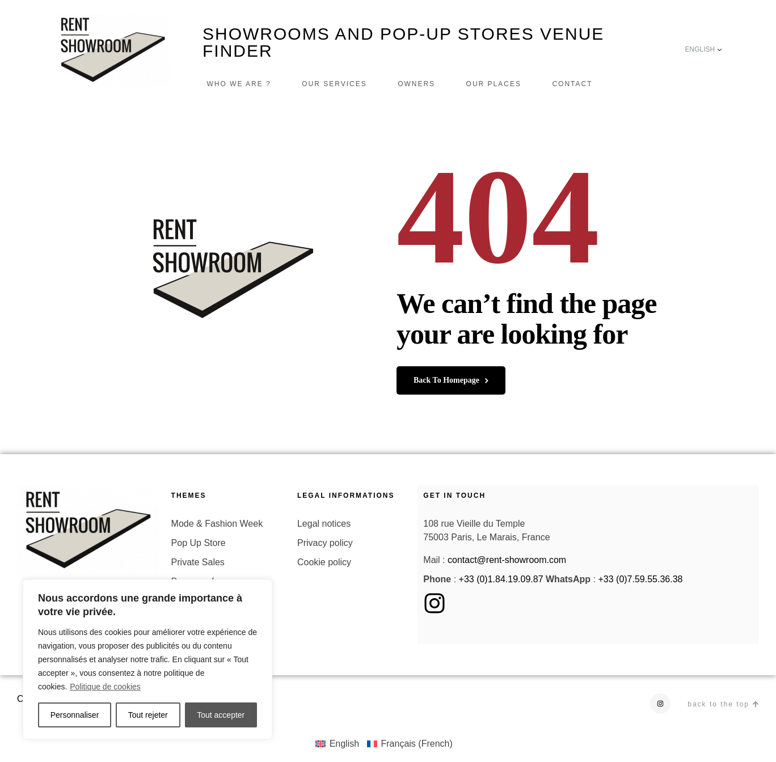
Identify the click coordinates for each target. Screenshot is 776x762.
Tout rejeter (148, 714)
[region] (147, 659)
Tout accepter (220, 714)
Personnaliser (74, 714)
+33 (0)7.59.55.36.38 (640, 579)
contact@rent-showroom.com (507, 560)
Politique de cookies (105, 686)
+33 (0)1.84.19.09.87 (501, 579)
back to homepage (451, 380)
